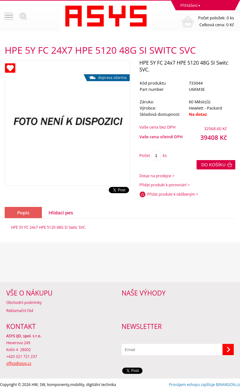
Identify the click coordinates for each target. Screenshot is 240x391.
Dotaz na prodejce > (156, 175)
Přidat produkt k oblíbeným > (172, 194)
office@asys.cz (18, 363)
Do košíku (213, 164)
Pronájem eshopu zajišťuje (192, 384)
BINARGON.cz (228, 384)
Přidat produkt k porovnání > (164, 185)
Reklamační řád (19, 310)
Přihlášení (189, 5)
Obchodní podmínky (24, 302)
